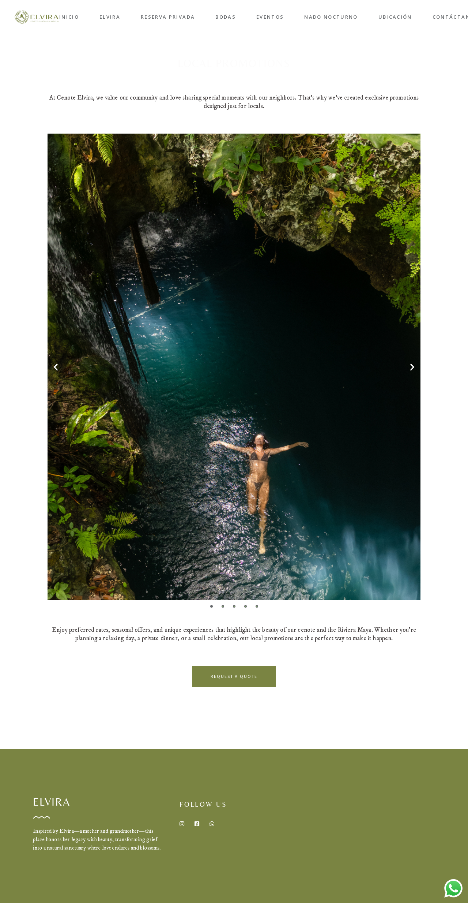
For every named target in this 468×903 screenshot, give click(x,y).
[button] (55, 367)
